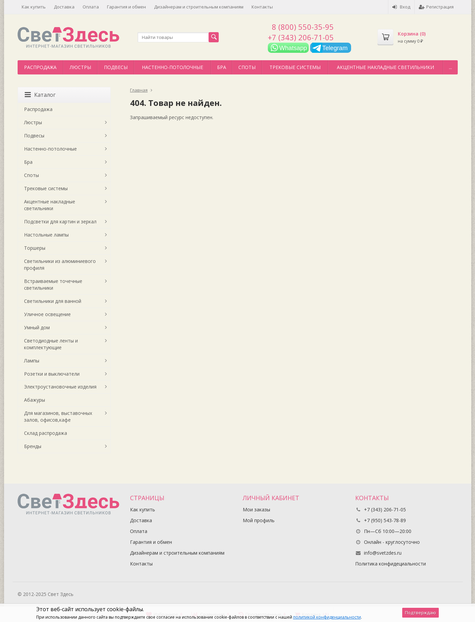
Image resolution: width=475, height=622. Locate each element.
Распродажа (40, 67)
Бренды (32, 446)
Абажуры (34, 400)
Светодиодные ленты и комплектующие (51, 344)
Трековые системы (295, 67)
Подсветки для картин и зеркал (60, 221)
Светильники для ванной (52, 301)
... (450, 67)
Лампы (31, 360)
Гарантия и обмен (126, 7)
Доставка (64, 7)
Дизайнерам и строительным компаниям (198, 7)
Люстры (80, 67)
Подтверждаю (420, 612)
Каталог (40, 94)
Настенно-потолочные (172, 67)
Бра (221, 67)
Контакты (262, 7)
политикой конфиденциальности (327, 617)
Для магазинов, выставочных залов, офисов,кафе (58, 416)
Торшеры (34, 248)
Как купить (34, 7)
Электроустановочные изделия (60, 386)
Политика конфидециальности (390, 563)
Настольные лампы (46, 234)
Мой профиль (259, 520)
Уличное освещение (47, 314)
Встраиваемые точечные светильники (53, 284)
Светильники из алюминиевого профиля (60, 264)
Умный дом (37, 327)
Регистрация (436, 7)
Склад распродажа (45, 433)
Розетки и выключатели (52, 374)
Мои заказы (256, 509)
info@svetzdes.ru (383, 553)
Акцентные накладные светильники (385, 67)
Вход (401, 7)
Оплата (91, 7)
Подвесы (116, 67)
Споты (247, 67)
